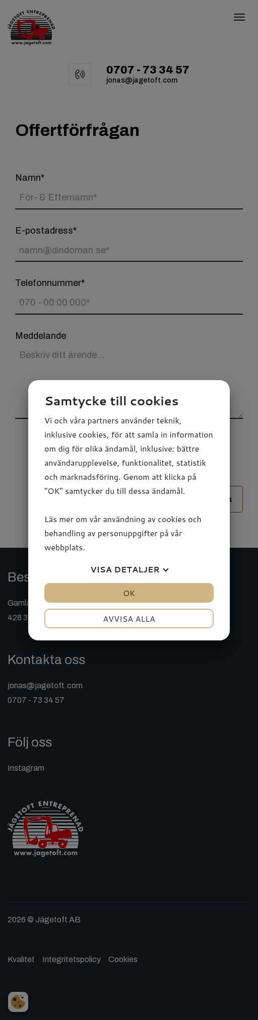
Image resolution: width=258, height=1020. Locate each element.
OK (129, 593)
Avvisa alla (129, 618)
